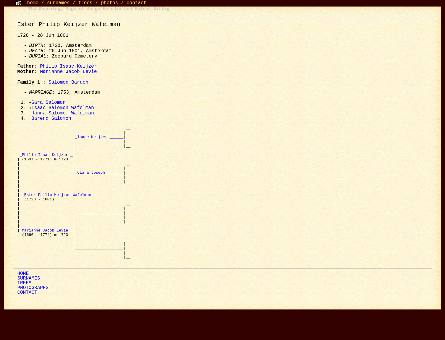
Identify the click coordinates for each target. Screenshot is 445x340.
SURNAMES (28, 307)
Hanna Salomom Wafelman (62, 114)
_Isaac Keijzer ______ (99, 140)
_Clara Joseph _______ (99, 183)
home (32, 3)
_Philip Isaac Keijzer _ (46, 162)
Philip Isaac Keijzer (68, 66)
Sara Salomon (48, 103)
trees (85, 3)
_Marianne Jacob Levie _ (46, 252)
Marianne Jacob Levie (68, 71)
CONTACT (27, 321)
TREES (24, 312)
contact (136, 3)
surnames (58, 3)
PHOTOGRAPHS (33, 316)
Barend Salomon (51, 119)
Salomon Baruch (68, 82)
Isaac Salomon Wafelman (62, 108)
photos (109, 3)
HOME (22, 302)
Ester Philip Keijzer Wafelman (58, 210)
